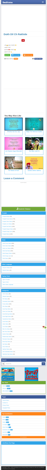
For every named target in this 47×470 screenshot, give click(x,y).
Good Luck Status (7, 311)
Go (43, 363)
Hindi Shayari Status (7, 253)
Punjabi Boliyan (6, 216)
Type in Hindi (6, 282)
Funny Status (6, 304)
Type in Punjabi (6, 279)
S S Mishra (5, 424)
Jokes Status (5, 324)
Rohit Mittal (5, 434)
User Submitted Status (8, 351)
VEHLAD (5, 388)
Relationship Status (7, 336)
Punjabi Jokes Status (7, 221)
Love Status (5, 326)
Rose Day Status (6, 341)
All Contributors (23, 437)
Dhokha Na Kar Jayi (13, 131)
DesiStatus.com (17, 467)
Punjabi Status (38, 58)
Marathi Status (6, 270)
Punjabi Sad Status (7, 226)
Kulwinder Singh (6, 429)
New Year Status (6, 331)
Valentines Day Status (8, 354)
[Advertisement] (24, 19)
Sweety (4, 422)
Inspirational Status (7, 319)
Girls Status (5, 306)
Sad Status (5, 344)
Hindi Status (5, 258)
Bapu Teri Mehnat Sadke (34, 131)
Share (8, 55)
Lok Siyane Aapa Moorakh (13, 151)
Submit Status (6, 400)
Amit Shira (5, 432)
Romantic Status (6, 339)
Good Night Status (7, 316)
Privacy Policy (6, 405)
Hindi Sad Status (6, 250)
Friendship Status (7, 301)
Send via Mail (15, 55)
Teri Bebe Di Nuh (13, 170)
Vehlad (16, 58)
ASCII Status (5, 293)
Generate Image (28, 55)
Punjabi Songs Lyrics (7, 231)
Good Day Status (6, 309)
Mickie (4, 419)
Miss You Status (6, 329)
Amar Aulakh (5, 427)
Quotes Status (6, 334)
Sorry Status (5, 346)
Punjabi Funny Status (7, 218)
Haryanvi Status (6, 267)
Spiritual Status (6, 349)
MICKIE (4, 386)
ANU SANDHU (6, 391)
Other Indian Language (8, 284)
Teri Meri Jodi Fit (34, 151)
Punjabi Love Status (7, 223)
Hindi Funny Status (7, 243)
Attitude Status (6, 296)
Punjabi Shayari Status (8, 229)
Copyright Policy (6, 407)
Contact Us (5, 402)
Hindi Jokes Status (7, 245)
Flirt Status (5, 298)
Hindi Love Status (7, 248)
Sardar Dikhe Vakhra (34, 170)
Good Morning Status (7, 314)
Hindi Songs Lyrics (7, 255)
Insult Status (5, 321)
